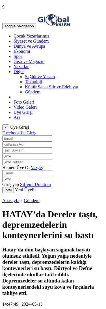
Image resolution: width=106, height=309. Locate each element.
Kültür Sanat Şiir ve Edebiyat (51, 86)
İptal (8, 190)
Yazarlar (21, 66)
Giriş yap (10, 184)
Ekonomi (22, 51)
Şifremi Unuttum (35, 184)
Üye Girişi (23, 112)
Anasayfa (10, 200)
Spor (18, 56)
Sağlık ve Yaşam (40, 76)
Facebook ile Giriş (19, 132)
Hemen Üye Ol (16, 167)
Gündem (32, 91)
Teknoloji (33, 81)
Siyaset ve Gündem (31, 41)
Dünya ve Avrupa (29, 46)
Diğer (19, 71)
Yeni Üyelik (26, 189)
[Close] (5, 127)
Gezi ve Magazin (29, 61)
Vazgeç (37, 167)
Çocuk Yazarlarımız (31, 36)
